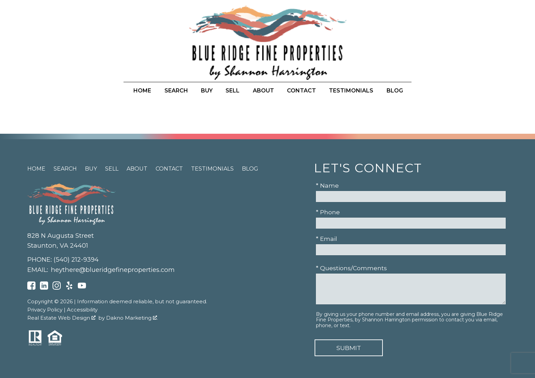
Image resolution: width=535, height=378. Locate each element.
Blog (395, 90)
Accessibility (82, 309)
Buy (207, 90)
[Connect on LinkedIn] (44, 287)
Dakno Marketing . (132, 318)
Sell (233, 90)
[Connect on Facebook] (31, 287)
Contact (301, 90)
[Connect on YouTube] (82, 287)
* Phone (328, 212)
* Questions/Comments (351, 268)
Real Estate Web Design (61, 318)
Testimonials (351, 90)
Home (142, 90)
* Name (327, 185)
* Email (326, 238)
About (263, 90)
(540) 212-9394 (76, 259)
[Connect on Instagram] (57, 287)
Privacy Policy (44, 309)
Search (176, 90)
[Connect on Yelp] (69, 287)
